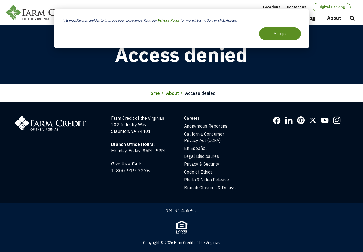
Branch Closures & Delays (210, 187)
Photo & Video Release (206, 179)
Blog (310, 18)
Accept (280, 33)
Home (154, 93)
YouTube (325, 120)
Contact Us (296, 7)
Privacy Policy (169, 20)
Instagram (337, 120)
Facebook (277, 120)
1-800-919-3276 (130, 171)
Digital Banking (331, 7)
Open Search (352, 18)
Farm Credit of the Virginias (44, 12)
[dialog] (181, 28)
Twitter (313, 120)
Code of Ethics (198, 172)
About (334, 18)
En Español (195, 148)
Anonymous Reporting (206, 126)
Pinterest (301, 120)
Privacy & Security (201, 164)
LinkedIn (289, 120)
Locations (271, 7)
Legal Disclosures (201, 156)
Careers (192, 118)
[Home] (53, 118)
